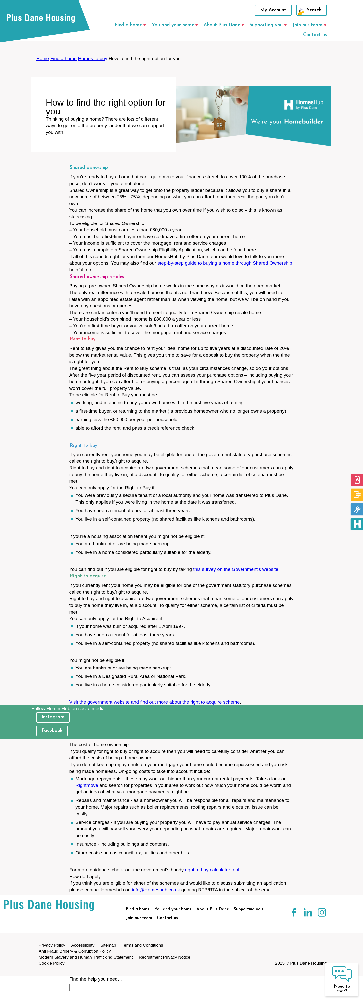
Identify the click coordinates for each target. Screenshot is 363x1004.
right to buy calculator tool (212, 869)
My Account (273, 10)
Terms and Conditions (142, 945)
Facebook (52, 730)
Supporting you (266, 25)
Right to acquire (88, 576)
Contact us (315, 35)
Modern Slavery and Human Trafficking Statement (86, 957)
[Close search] (69, 1000)
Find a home (128, 25)
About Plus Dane (222, 25)
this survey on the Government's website (235, 569)
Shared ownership (89, 167)
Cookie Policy (52, 963)
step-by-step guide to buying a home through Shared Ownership (224, 263)
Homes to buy (92, 58)
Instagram (53, 717)
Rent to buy (83, 339)
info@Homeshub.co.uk (156, 889)
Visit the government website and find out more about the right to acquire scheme (154, 702)
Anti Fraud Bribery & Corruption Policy (75, 951)
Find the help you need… (95, 979)
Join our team (307, 25)
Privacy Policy (52, 945)
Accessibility (82, 945)
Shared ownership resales (97, 277)
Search (314, 10)
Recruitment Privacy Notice (164, 957)
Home (42, 58)
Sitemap (108, 945)
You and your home (173, 25)
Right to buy (83, 445)
